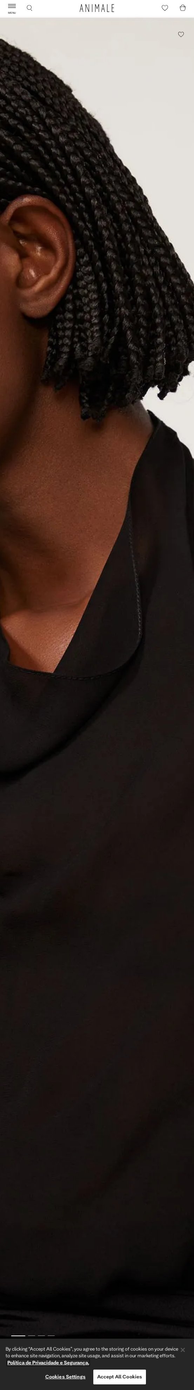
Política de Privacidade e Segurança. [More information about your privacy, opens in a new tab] (48, 1362)
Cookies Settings (65, 1376)
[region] (97, 1364)
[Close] (182, 1350)
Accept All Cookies (119, 1376)
